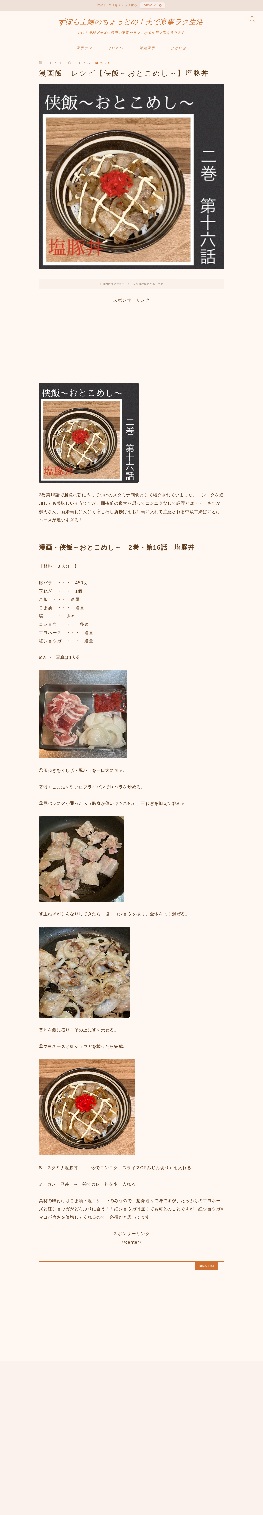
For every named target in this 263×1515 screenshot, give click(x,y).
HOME (13, 1462)
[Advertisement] (131, 344)
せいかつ (116, 53)
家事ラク (84, 53)
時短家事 (147, 53)
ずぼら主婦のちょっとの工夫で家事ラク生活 (130, 25)
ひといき (179, 53)
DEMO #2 (150, 6)
